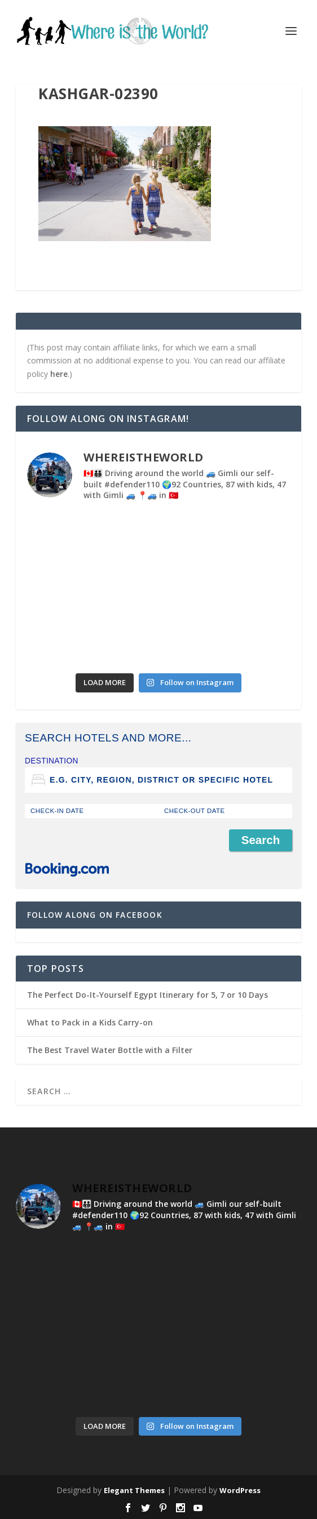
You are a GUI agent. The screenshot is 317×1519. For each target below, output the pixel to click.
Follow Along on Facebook (94, 914)
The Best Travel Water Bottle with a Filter (109, 1050)
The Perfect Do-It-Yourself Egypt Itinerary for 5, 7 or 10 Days (147, 994)
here (59, 373)
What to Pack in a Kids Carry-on (90, 1022)
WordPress (240, 1490)
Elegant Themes (134, 1490)
